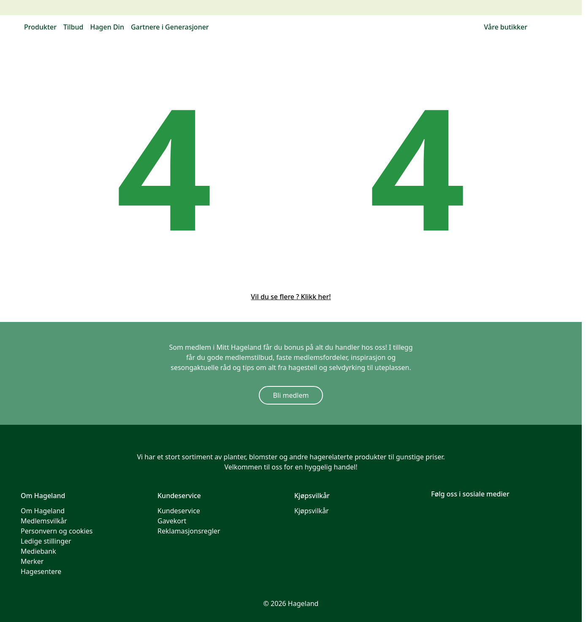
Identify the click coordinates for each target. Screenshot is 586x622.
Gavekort (171, 520)
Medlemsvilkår (44, 520)
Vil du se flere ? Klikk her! (291, 296)
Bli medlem (291, 395)
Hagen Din (107, 27)
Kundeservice (178, 510)
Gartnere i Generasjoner (170, 27)
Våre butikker (505, 27)
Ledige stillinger (46, 541)
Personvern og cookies (56, 531)
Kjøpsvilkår (311, 510)
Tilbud (73, 27)
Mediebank (38, 551)
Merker (32, 561)
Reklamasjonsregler (188, 531)
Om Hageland (43, 510)
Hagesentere (41, 571)
